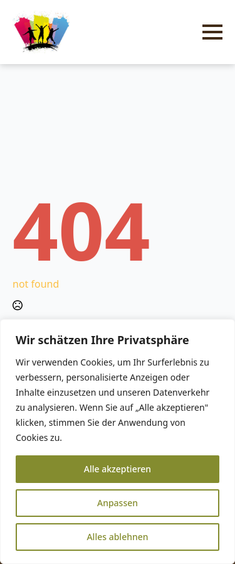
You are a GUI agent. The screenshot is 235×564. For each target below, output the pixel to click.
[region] (117, 441)
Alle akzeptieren (117, 469)
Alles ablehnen (117, 537)
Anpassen (117, 503)
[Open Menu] (212, 32)
